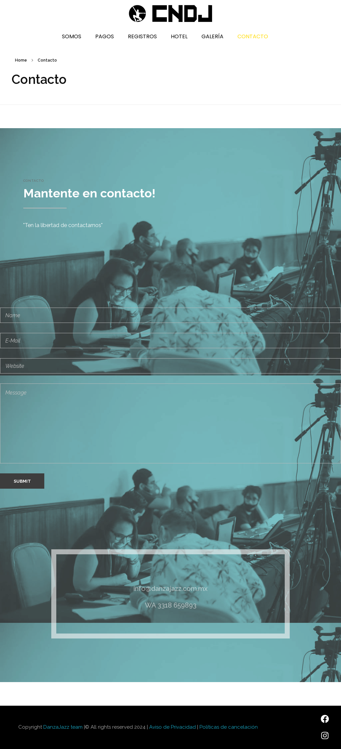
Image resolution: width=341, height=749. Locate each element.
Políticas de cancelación (228, 727)
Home (21, 60)
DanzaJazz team (63, 727)
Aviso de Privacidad (172, 727)
